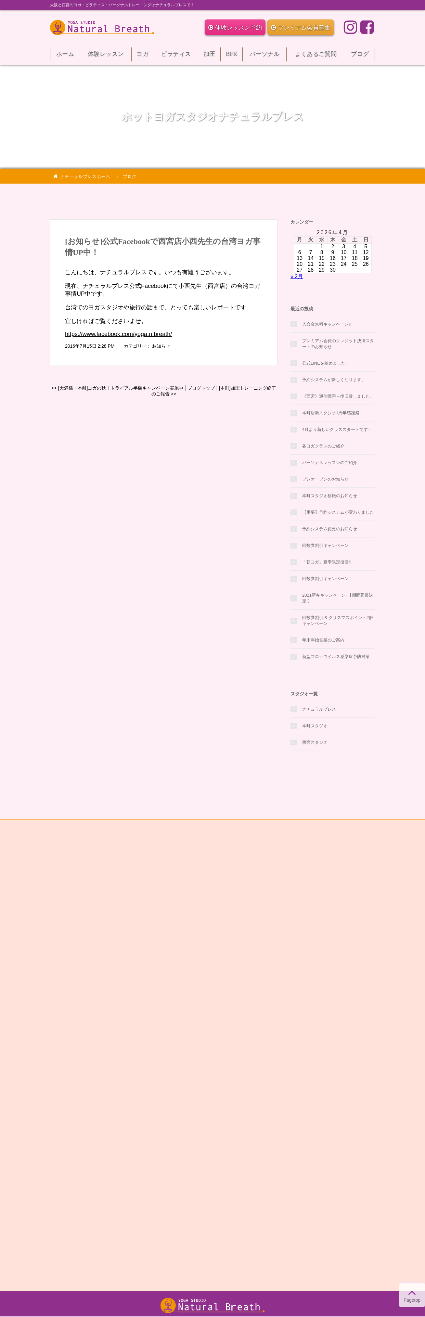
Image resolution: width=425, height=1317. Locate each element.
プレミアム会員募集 (300, 27)
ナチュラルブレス (319, 709)
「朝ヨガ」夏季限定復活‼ (326, 562)
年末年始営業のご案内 (323, 640)
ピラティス (176, 56)
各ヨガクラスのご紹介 (323, 446)
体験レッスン (106, 56)
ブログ (359, 56)
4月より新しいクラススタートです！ (337, 429)
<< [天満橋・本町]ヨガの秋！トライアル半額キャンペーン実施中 (117, 388)
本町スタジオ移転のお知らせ (329, 495)
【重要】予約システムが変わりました (338, 512)
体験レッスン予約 (235, 27)
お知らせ (161, 346)
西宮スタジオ (315, 742)
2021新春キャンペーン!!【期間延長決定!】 (337, 598)
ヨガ (142, 56)
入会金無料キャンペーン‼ (326, 324)
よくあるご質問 (315, 56)
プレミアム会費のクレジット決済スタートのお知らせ (338, 343)
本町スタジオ (315, 725)
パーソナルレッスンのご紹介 (329, 462)
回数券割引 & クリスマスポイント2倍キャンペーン (337, 620)
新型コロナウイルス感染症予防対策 (336, 656)
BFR (231, 56)
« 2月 (296, 276)
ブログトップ (201, 388)
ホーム (65, 56)
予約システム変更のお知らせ (329, 528)
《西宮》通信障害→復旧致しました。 (338, 396)
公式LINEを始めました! (324, 363)
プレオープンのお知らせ (325, 479)
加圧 (209, 56)
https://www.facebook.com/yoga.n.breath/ (118, 334)
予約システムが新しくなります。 (334, 379)
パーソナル (264, 56)
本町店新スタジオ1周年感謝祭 (330, 412)
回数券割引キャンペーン (325, 545)
